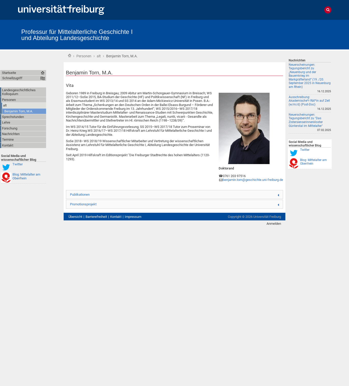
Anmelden (274, 223)
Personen (83, 56)
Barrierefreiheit (96, 217)
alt (99, 56)
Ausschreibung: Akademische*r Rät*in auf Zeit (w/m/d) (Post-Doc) (309, 100)
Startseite (69, 55)
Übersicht (75, 217)
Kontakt (115, 217)
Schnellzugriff (12, 78)
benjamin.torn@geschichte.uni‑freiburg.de (253, 180)
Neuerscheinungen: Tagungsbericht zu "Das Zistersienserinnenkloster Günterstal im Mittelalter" (306, 120)
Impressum (133, 217)
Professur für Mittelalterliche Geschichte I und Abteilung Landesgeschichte (77, 34)
